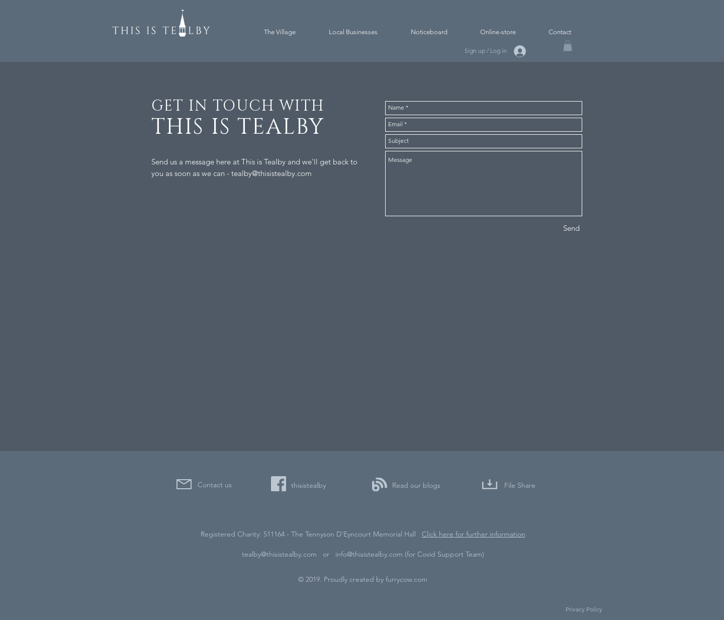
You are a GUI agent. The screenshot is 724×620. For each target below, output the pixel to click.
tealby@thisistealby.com (271, 173)
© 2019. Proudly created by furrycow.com (362, 579)
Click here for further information (473, 534)
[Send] (571, 228)
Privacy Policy (584, 609)
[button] (567, 45)
